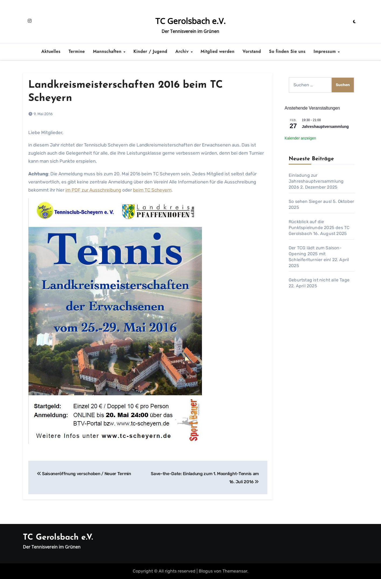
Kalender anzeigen (300, 138)
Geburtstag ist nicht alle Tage (319, 279)
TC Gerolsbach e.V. (190, 20)
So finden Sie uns (287, 51)
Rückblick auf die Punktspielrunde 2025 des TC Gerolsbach (319, 227)
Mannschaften (108, 51)
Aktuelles (51, 51)
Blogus (206, 571)
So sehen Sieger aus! (310, 201)
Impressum (325, 51)
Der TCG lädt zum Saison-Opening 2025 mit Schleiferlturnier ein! (315, 253)
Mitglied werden (218, 51)
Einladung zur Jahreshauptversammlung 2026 (316, 181)
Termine (77, 51)
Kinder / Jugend (150, 51)
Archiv (182, 51)
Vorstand (252, 51)
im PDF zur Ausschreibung (93, 190)
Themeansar (234, 571)
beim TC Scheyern (152, 190)
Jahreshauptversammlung (325, 126)
